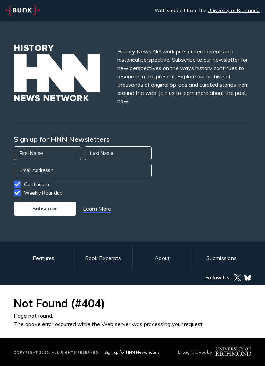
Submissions (221, 258)
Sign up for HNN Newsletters (132, 352)
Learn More (97, 208)
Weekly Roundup (43, 193)
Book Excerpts (103, 258)
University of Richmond (234, 10)
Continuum (36, 184)
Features (44, 258)
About (162, 258)
